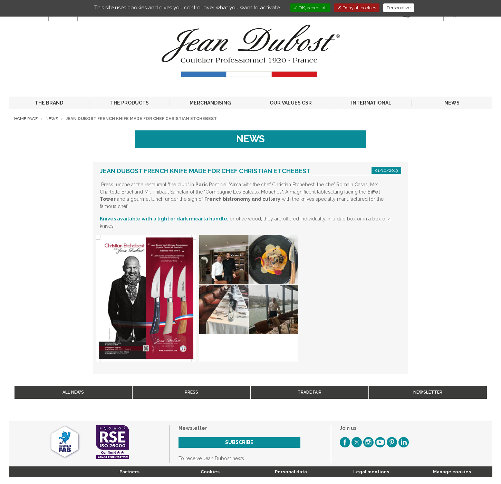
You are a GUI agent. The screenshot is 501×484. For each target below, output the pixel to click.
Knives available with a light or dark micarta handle (163, 218)
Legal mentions (371, 471)
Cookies (210, 471)
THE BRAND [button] (49, 103)
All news (73, 392)
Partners (129, 471)
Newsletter (427, 392)
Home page (26, 118)
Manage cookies (452, 471)
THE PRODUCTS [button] (129, 103)
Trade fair (309, 392)
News (52, 118)
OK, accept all (310, 7)
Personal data (291, 471)
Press (191, 392)
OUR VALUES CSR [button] (291, 103)
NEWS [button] (452, 103)
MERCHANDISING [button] (210, 103)
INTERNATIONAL (371, 103)
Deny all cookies (357, 7)
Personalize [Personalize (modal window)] (399, 7)
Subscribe (239, 442)
